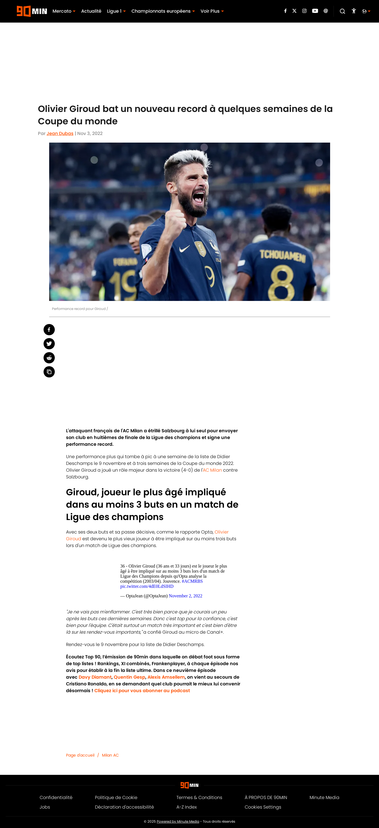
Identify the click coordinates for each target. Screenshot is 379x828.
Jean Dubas (60, 133)
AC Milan (212, 470)
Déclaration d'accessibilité (124, 807)
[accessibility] (354, 11)
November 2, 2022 (186, 595)
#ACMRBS (192, 581)
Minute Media (324, 797)
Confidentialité (56, 797)
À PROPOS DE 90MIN (266, 797)
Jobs (45, 807)
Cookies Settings (263, 807)
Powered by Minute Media (178, 821)
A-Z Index (186, 807)
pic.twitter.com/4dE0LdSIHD (146, 586)
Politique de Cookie (116, 797)
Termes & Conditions (199, 797)
